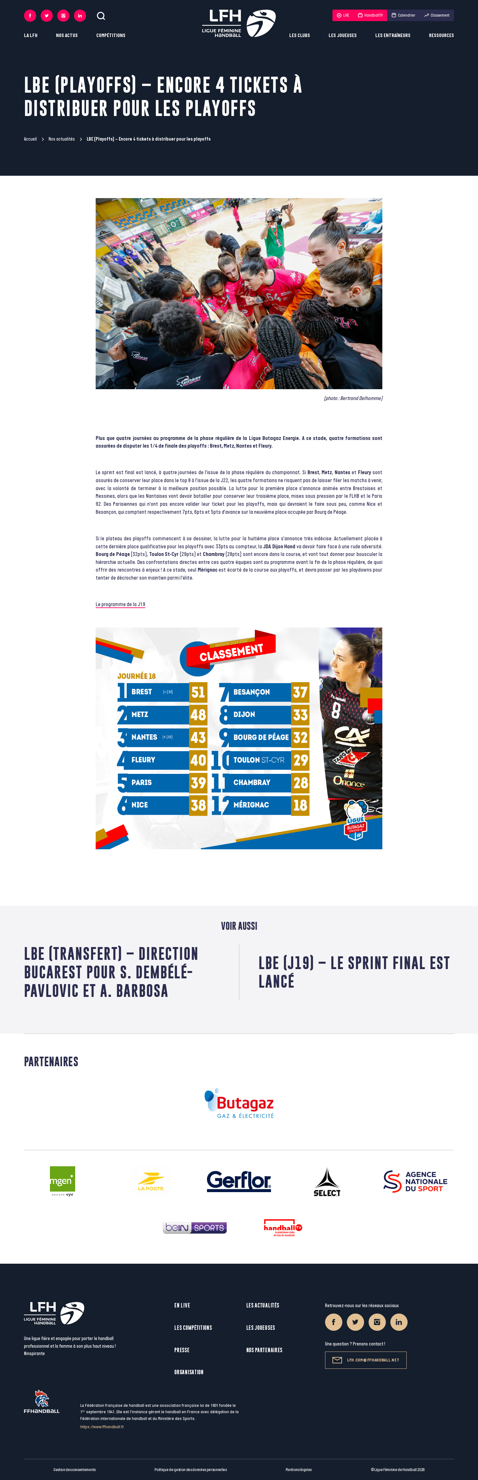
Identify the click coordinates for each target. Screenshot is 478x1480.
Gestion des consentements (74, 1469)
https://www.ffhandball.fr (102, 1427)
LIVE (343, 15)
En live (182, 1305)
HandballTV (370, 15)
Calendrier (403, 15)
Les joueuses (343, 36)
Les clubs (299, 36)
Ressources (441, 36)
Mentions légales (299, 1469)
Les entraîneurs (392, 36)
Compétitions (110, 36)
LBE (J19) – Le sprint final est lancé (354, 972)
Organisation (188, 1372)
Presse (181, 1350)
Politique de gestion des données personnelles (191, 1469)
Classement (437, 15)
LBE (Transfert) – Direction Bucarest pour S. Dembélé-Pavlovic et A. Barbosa (111, 972)
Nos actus (67, 36)
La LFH (30, 36)
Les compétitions (193, 1328)
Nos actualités (62, 139)
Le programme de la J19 (120, 604)
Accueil (30, 139)
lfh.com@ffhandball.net (365, 1360)
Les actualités (262, 1305)
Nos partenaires (264, 1350)
